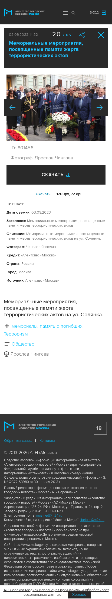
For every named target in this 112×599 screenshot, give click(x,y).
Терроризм (16, 334)
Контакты (47, 440)
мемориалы (24, 326)
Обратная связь (18, 440)
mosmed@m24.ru (49, 515)
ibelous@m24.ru (92, 520)
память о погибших (61, 326)
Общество (23, 344)
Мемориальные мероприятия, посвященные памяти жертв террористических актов (46, 49)
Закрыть (101, 35)
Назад (12, 107)
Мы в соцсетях (80, 12)
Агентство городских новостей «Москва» (24, 12)
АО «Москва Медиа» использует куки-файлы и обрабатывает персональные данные (56, 592)
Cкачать (43, 194)
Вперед (99, 107)
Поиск (73, 13)
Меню (65, 13)
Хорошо (79, 594)
